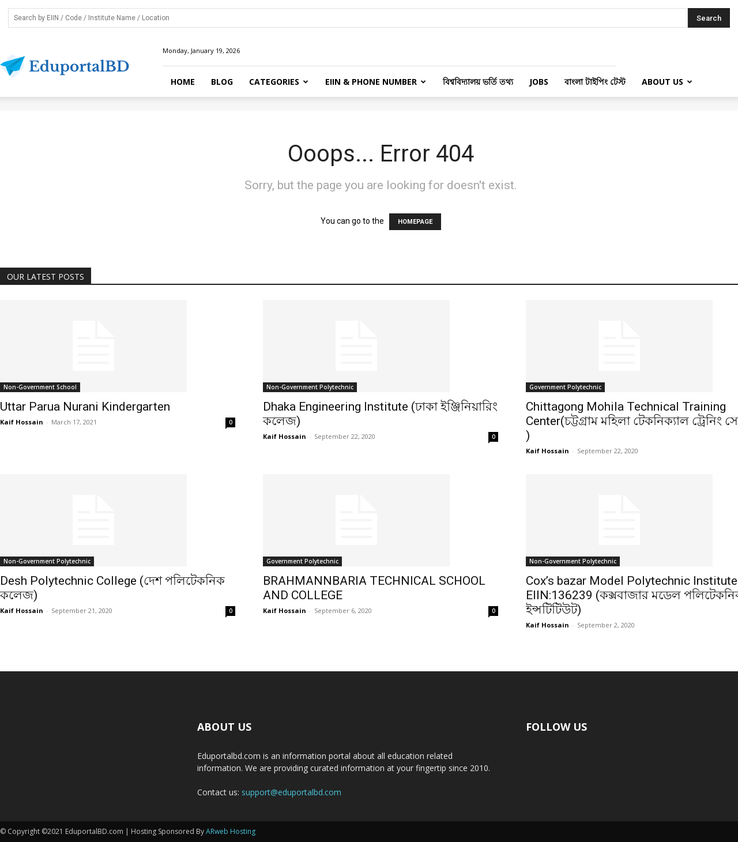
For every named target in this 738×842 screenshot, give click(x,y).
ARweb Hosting (230, 831)
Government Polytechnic (565, 387)
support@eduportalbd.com (291, 792)
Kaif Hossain (21, 422)
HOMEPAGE (415, 221)
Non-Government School (40, 387)
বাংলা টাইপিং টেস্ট (595, 81)
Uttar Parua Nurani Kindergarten (85, 407)
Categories (278, 81)
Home (183, 81)
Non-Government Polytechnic (309, 387)
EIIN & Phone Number (375, 81)
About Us (667, 81)
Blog (222, 81)
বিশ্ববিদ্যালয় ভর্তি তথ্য (478, 81)
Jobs (538, 81)
